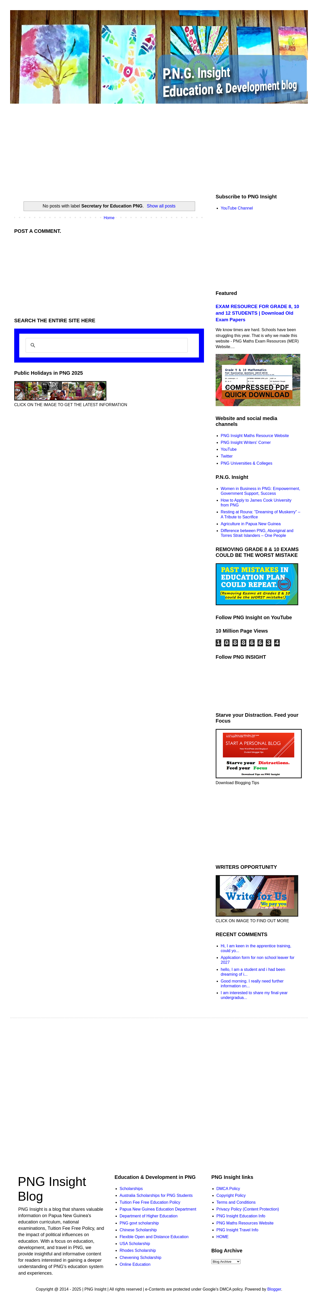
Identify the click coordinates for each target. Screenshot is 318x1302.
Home (109, 218)
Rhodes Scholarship (138, 1250)
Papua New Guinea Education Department (158, 1209)
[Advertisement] (109, 274)
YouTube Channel (237, 208)
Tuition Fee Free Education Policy (150, 1202)
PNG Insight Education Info (240, 1216)
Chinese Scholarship (138, 1230)
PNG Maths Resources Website (245, 1223)
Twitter (227, 456)
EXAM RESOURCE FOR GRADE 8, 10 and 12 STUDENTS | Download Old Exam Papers (257, 313)
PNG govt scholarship (139, 1223)
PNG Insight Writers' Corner (246, 442)
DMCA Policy (228, 1188)
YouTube (229, 449)
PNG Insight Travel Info (237, 1230)
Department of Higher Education (149, 1216)
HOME (222, 1237)
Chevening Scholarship (140, 1257)
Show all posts (161, 206)
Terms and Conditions (236, 1202)
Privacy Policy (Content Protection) (247, 1209)
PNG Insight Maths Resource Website (255, 435)
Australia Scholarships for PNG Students (156, 1195)
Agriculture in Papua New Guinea (251, 524)
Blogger (274, 1289)
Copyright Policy (231, 1195)
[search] (106, 345)
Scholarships (131, 1188)
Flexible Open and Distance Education (154, 1237)
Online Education (135, 1264)
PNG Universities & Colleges (246, 463)
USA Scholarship (135, 1243)
